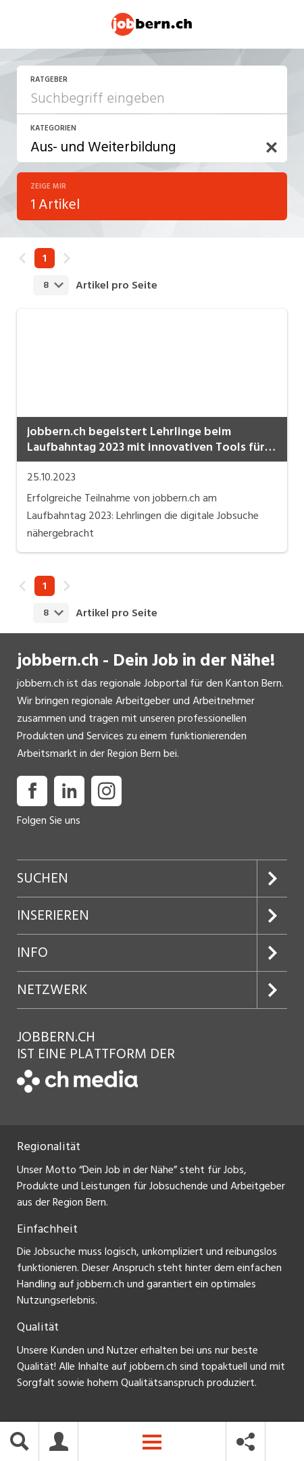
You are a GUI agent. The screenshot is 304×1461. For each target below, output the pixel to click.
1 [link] (45, 263)
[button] (271, 152)
